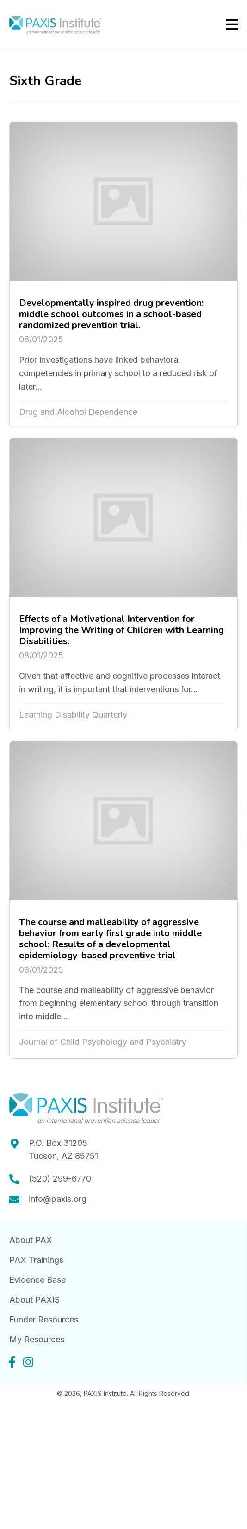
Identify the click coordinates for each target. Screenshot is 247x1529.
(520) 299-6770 (60, 1178)
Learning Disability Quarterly (73, 714)
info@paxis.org (57, 1199)
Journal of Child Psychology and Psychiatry (102, 1042)
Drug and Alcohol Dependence (78, 412)
